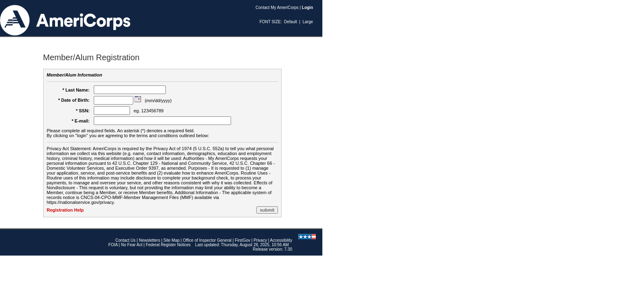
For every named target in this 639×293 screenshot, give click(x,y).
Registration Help (65, 210)
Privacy (260, 240)
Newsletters (149, 240)
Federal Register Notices (168, 245)
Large (307, 22)
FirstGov (242, 240)
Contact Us (125, 240)
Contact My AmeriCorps (277, 7)
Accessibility (281, 240)
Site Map (171, 240)
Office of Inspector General (207, 240)
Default (290, 22)
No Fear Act (132, 245)
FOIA (113, 245)
